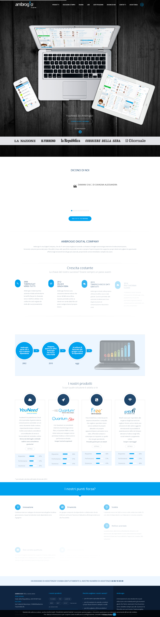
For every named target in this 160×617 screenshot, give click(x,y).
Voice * (66, 526)
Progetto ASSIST (62, 563)
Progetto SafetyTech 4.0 (58, 551)
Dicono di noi (111, 5)
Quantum (67, 522)
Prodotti (55, 5)
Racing (81, 5)
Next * (58, 526)
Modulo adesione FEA (91, 556)
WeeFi (51, 526)
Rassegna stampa (69, 5)
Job (88, 5)
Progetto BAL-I (55, 544)
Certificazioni (98, 5)
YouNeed (53, 522)
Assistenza (134, 5)
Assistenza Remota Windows (27, 562)
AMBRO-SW (54, 556)
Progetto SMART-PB (56, 554)
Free (60, 522)
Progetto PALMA (55, 549)
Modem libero (88, 546)
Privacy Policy (107, 614)
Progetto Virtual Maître (64, 565)
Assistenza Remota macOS (26, 567)
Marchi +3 (53, 575)
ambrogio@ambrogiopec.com (28, 547)
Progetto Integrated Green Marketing (62, 547)
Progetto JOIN (54, 561)
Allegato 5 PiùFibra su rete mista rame (61, 535)
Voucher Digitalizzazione (58, 572)
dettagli (27, 372)
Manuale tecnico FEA (91, 560)
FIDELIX (52, 577)
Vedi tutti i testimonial (80, 142)
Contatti (122, 5)
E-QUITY (53, 558)
